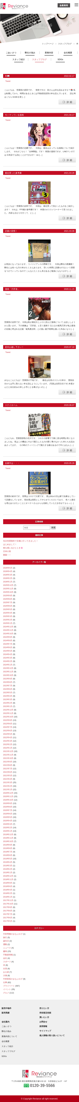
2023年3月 (7, 699)
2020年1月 (7, 831)
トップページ (48, 44)
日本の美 (7, 551)
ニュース (7, 948)
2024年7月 (7, 644)
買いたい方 (44, 1017)
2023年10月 (8, 675)
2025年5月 (7, 609)
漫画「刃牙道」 (12, 289)
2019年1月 (7, 872)
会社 (5, 958)
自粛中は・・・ (12, 463)
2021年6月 (7, 772)
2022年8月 (7, 723)
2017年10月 (8, 904)
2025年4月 (7, 613)
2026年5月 (7, 568)
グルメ (6, 993)
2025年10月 (8, 592)
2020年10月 (8, 800)
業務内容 (49, 52)
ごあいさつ (11, 52)
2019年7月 (7, 852)
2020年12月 (8, 793)
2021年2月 (7, 786)
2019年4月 (7, 862)
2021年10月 (8, 758)
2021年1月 (7, 789)
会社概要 (68, 52)
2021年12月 (8, 751)
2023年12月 (8, 668)
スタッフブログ (65, 44)
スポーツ (7, 962)
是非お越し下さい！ (14, 347)
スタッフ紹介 (18, 59)
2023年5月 (7, 692)
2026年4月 (7, 571)
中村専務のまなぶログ (13, 934)
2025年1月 (7, 623)
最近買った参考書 (13, 173)
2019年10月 (8, 841)
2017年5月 (7, 921)
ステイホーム (11, 405)
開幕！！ (7, 555)
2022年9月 (7, 720)
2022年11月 (8, 713)
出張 (5, 968)
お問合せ (43, 1022)
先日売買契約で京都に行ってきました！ (20, 541)
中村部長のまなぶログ (13, 979)
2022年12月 (8, 710)
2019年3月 (7, 865)
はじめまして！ (10, 544)
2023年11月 (8, 671)
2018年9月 (7, 883)
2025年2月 (7, 620)
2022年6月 (7, 730)
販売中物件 (6, 1008)
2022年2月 (7, 744)
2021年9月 (7, 762)
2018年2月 (7, 893)
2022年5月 (7, 734)
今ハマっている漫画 (14, 115)
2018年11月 (8, 879)
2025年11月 (8, 588)
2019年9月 (7, 845)
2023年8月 (7, 682)
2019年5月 (7, 859)
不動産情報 (8, 955)
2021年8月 (7, 765)
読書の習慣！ (11, 231)
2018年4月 (7, 890)
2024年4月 (7, 654)
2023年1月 (7, 706)
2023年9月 (7, 679)
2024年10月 (8, 633)
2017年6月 (7, 917)
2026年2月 (7, 578)
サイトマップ (45, 1031)
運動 (5, 944)
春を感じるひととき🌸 (13, 548)
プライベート (9, 986)
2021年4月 (7, 779)
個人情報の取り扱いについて (52, 1035)
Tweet (7, 81)
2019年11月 (8, 838)
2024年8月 (7, 640)
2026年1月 (7, 582)
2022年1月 (7, 748)
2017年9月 (7, 907)
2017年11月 (8, 900)
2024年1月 (7, 665)
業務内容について (9, 1036)
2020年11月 (8, 796)
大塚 (5, 975)
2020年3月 (7, 824)
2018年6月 (7, 886)
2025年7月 (7, 602)
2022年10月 (8, 717)
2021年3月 (7, 782)
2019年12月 (8, 834)
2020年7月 (7, 810)
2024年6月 (7, 647)
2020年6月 (7, 814)
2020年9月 (7, 803)
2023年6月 (7, 689)
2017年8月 (7, 911)
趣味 (5, 951)
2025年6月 (7, 606)
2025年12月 (8, 585)
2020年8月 (7, 807)
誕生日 (6, 941)
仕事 (5, 982)
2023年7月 (7, 685)
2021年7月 (7, 768)
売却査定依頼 (45, 1013)
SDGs (60, 59)
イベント (7, 989)
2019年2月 (7, 869)
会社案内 (5, 1022)
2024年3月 (7, 658)
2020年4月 (7, 820)
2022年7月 (7, 727)
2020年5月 (7, 817)
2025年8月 (7, 599)
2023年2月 (7, 703)
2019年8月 (7, 848)
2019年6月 (7, 855)
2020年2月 (7, 827)
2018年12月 (8, 876)
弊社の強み (30, 52)
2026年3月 (7, 575)
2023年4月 (7, 696)
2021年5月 (7, 775)
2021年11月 (8, 755)
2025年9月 (7, 595)
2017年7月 (7, 914)
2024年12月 (8, 627)
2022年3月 (7, 741)
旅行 (5, 937)
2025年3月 (7, 616)
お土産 (6, 972)
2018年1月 (7, 897)
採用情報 (43, 1026)
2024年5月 (7, 651)
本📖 (7, 76)
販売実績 (5, 1013)
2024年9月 (7, 637)
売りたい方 (44, 1008)
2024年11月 (8, 630)
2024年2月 (7, 661)
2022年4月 (7, 737)
